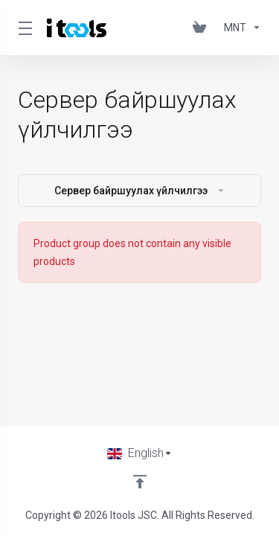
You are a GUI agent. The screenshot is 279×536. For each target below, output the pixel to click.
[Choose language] (140, 453)
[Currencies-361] (239, 27)
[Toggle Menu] (23, 27)
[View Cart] (202, 27)
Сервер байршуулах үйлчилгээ (139, 191)
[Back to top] (139, 481)
